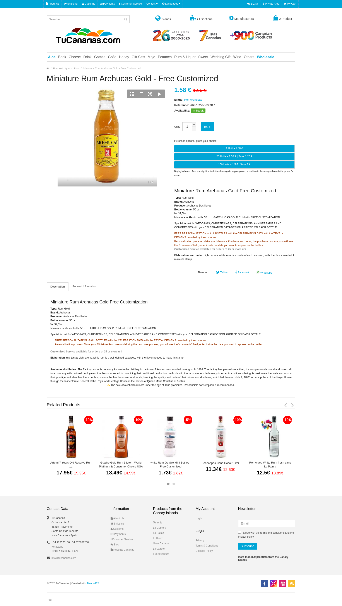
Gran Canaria (161, 543)
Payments (107, 3)
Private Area (271, 3)
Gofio (112, 57)
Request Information (84, 286)
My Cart (290, 3)
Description (57, 286)
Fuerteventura (161, 553)
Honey (124, 57)
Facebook (242, 272)
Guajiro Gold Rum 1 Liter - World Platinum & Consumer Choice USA (121, 464)
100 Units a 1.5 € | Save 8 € (234, 164)
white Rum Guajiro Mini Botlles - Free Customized (170, 464)
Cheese (75, 57)
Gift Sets (138, 57)
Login (199, 518)
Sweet (203, 57)
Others (249, 57)
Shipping (70, 3)
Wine (237, 57)
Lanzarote (159, 548)
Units (177, 126)
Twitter (222, 272)
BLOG (252, 3)
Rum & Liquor (185, 57)
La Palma (158, 533)
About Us (52, 3)
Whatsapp (264, 272)
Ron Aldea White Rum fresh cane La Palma (270, 464)
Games (100, 57)
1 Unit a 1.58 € (234, 148)
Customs (88, 3)
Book (62, 57)
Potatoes (165, 57)
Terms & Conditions (207, 545)
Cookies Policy (204, 550)
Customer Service (130, 3)
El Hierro (158, 538)
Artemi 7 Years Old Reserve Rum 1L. (71, 464)
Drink (87, 57)
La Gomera (159, 527)
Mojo (151, 57)
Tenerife (157, 522)
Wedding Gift (220, 57)
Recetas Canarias (122, 549)
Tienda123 (93, 583)
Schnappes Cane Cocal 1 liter (220, 463)
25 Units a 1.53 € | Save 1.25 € (234, 156)
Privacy (200, 540)
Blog (115, 544)
